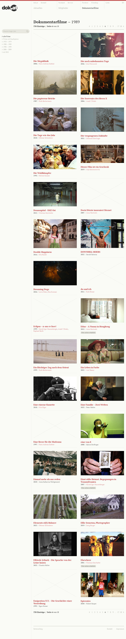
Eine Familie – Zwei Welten (94, 404)
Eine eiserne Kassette (44, 404)
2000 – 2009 (7, 49)
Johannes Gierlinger (93, 138)
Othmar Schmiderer (46, 138)
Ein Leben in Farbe (90, 367)
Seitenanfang (38, 629)
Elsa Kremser (52, 292)
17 (118, 26)
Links (107, 3)
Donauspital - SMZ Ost (44, 210)
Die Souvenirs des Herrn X (94, 98)
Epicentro (86, 601)
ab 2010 (6, 52)
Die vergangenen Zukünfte (94, 135)
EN (123, 3)
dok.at (35, 3)
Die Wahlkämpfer (42, 173)
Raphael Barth (38, 331)
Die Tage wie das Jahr (44, 135)
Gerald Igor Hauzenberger (48, 329)
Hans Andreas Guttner (46, 64)
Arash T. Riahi (91, 101)
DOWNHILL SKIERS (90, 251)
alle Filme (6, 36)
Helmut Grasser (44, 176)
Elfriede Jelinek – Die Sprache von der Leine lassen (52, 561)
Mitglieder (63, 8)
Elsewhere (86, 560)
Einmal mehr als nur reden (46, 479)
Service (70, 3)
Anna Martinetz (91, 213)
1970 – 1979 (7, 42)
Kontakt (43, 3)
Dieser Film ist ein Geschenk (95, 166)
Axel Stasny (90, 370)
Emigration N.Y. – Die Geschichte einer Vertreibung (52, 602)
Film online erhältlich (88, 333)
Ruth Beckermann (45, 101)
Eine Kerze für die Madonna (47, 441)
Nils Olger (42, 407)
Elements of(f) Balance (44, 522)
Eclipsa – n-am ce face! (44, 326)
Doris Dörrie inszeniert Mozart (96, 210)
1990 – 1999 (7, 47)
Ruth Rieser (90, 292)
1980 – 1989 (7, 44)
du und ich (86, 289)
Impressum (120, 629)
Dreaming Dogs (41, 289)
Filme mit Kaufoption (11, 39)
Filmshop (94, 3)
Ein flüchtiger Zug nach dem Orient (51, 367)
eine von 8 (86, 442)
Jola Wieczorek (91, 64)
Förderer (85, 3)
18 (121, 26)
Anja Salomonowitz (93, 170)
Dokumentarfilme (90, 8)
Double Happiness (42, 252)
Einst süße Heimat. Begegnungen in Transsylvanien (98, 480)
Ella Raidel (43, 255)
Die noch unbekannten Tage (95, 61)
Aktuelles (37, 8)
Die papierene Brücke (44, 98)
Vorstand (61, 3)
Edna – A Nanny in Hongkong (95, 326)
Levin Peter (43, 292)
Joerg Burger (90, 525)
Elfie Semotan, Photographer (95, 522)
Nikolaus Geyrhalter (46, 213)
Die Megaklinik (41, 61)
